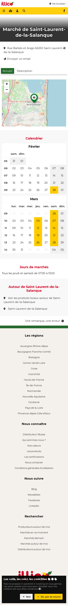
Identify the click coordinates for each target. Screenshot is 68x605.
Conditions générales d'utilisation (34, 468)
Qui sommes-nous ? (34, 440)
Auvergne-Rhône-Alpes (34, 346)
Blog (34, 489)
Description (24, 71)
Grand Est (34, 374)
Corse (34, 368)
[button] (34, 99)
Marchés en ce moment (34, 532)
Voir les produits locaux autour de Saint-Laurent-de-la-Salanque (32, 300)
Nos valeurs (34, 445)
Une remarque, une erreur (44, 320)
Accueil (7, 71)
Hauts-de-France (34, 379)
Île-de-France (34, 385)
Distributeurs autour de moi (34, 549)
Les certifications (34, 456)
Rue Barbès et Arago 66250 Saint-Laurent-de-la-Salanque (33, 50)
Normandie (34, 390)
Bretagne (34, 357)
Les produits (34, 451)
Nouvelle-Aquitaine (34, 396)
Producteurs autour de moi (34, 526)
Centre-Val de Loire (34, 362)
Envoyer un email (17, 58)
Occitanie (34, 402)
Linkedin (34, 505)
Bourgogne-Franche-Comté (34, 351)
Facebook (34, 500)
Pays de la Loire (34, 407)
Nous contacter (34, 462)
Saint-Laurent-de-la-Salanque (25, 308)
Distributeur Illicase (34, 434)
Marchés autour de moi (34, 543)
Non (26, 596)
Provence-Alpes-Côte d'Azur (34, 413)
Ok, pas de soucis (48, 596)
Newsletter (34, 494)
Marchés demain (34, 538)
